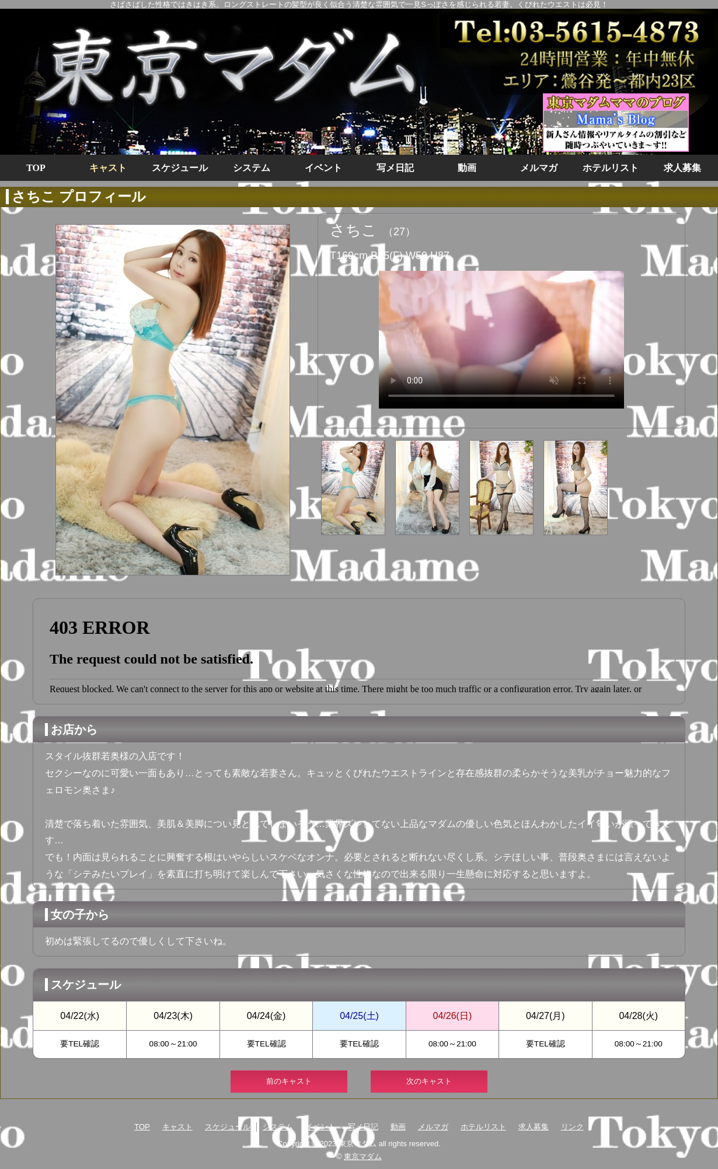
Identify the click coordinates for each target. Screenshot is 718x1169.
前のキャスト (289, 1081)
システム (251, 168)
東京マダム (363, 1156)
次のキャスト (429, 1081)
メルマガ (538, 168)
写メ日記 (395, 168)
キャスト (108, 168)
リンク (572, 1126)
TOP (36, 168)
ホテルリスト (611, 168)
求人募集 (682, 168)
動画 (467, 168)
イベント (323, 168)
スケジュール (180, 168)
